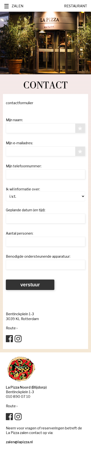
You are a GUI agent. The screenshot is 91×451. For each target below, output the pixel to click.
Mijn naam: (14, 120)
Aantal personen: (19, 233)
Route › (11, 328)
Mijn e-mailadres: (19, 143)
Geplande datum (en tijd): (25, 210)
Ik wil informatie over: (23, 189)
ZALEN (17, 6)
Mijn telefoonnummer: (23, 166)
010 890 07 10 (18, 396)
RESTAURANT (75, 6)
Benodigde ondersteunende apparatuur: (38, 256)
